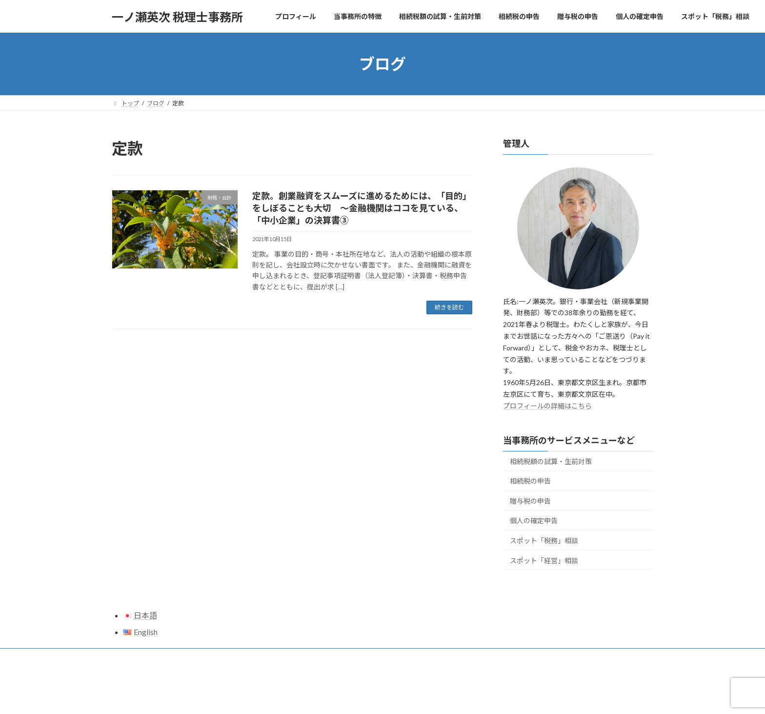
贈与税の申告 (530, 501)
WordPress (330, 697)
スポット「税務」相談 (544, 540)
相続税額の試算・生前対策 (551, 461)
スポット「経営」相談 (544, 560)
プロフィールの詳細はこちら (547, 406)
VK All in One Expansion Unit (445, 697)
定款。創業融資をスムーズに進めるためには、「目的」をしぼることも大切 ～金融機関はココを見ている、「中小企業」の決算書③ (361, 207)
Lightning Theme (380, 697)
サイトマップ (138, 657)
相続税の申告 (530, 481)
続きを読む (449, 307)
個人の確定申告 (534, 521)
